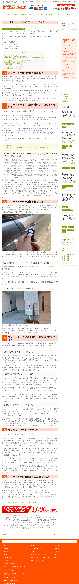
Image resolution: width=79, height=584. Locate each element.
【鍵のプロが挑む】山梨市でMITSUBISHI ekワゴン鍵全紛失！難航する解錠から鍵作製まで (68, 114)
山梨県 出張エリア (69, 162)
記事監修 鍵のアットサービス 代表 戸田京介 (40, 26)
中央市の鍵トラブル (68, 96)
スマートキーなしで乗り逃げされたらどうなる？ (14, 56)
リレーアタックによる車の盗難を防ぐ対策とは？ (14, 62)
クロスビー (65, 207)
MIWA (64, 168)
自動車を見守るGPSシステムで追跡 (13, 64)
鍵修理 (68, 168)
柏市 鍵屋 (64, 263)
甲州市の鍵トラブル (68, 100)
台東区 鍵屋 (65, 258)
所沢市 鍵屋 (65, 250)
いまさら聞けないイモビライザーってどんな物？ (19, 434)
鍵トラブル (66, 142)
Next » (54, 538)
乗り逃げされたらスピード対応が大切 (13, 66)
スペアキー (65, 145)
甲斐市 (65, 182)
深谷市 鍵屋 (65, 246)
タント (71, 185)
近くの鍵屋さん (70, 229)
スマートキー (5, 28)
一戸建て (72, 140)
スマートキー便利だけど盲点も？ (11, 55)
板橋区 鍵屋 (65, 260)
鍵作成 (64, 126)
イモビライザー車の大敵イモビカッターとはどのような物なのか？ (27, 148)
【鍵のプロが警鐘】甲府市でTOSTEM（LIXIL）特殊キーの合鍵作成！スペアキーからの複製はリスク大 (68, 136)
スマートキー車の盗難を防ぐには (11, 58)
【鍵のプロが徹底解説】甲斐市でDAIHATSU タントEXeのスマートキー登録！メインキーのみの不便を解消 (69, 177)
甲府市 (70, 141)
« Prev (4, 538)
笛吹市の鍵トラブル (68, 101)
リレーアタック (13, 28)
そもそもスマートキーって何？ (10, 67)
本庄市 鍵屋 (65, 248)
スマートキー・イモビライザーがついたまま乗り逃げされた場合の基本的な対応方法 (24, 57)
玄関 (70, 145)
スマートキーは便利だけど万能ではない (12, 68)
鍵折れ (72, 168)
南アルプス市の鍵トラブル (69, 98)
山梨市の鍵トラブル (68, 94)
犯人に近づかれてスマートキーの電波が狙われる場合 (17, 60)
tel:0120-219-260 (29, 2)
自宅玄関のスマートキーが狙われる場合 (14, 61)
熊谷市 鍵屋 (65, 244)
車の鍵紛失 (16, 26)
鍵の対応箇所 (65, 163)
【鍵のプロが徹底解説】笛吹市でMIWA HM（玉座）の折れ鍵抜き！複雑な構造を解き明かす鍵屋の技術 (69, 157)
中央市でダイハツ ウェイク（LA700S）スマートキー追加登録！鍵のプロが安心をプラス (69, 218)
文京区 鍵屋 (65, 256)
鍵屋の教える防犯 (24, 26)
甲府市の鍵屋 (70, 203)
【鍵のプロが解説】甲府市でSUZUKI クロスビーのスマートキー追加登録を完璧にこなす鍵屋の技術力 (68, 197)
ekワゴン (65, 124)
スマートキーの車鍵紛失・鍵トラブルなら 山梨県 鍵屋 (20, 502)
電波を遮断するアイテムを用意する (13, 63)
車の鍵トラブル (21, 28)
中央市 (64, 229)
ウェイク (65, 227)
